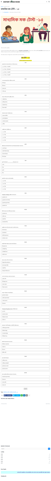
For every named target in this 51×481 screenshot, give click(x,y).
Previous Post (4, 403)
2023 (25, 459)
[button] (1, 2)
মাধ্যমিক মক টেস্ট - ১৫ (14, 392)
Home (2, 6)
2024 (25, 457)
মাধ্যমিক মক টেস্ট (6, 6)
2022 (25, 461)
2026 (25, 454)
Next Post (48, 403)
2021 (25, 463)
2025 (25, 456)
